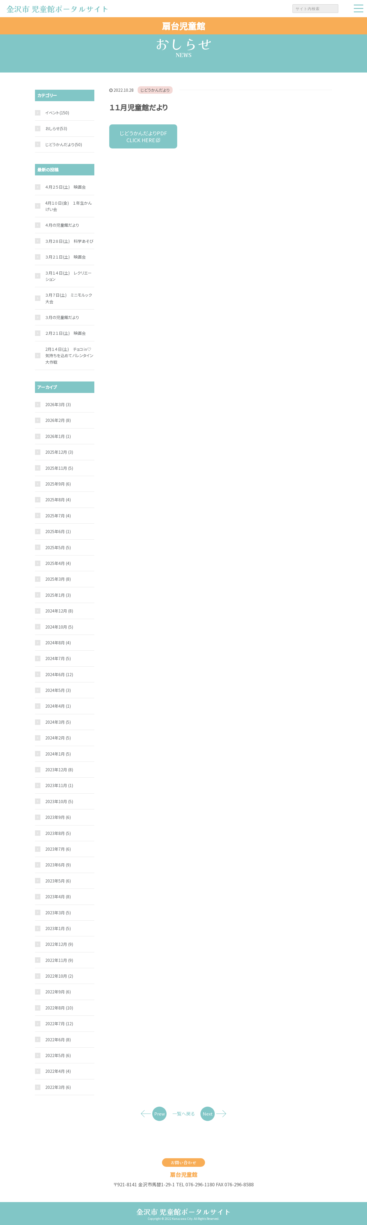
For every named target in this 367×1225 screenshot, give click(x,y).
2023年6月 (58, 865)
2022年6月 (58, 1039)
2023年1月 (58, 928)
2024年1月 (58, 754)
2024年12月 (59, 611)
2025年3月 (58, 579)
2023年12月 (59, 769)
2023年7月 (58, 849)
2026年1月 (58, 436)
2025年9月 (58, 484)
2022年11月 (59, 960)
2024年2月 (58, 738)
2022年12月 (59, 944)
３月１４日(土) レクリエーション (68, 276)
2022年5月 (58, 1055)
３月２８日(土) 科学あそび (69, 241)
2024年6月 (59, 674)
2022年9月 (58, 992)
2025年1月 (58, 595)
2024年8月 (58, 642)
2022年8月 (59, 1008)
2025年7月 (58, 515)
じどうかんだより (155, 90)
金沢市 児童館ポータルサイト (183, 1211)
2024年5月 (58, 690)
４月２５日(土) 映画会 (65, 187)
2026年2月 (58, 420)
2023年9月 (58, 817)
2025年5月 (58, 547)
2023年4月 (58, 896)
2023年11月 (59, 785)
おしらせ (52, 128)
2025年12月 (59, 452)
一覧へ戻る (183, 1113)
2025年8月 (58, 499)
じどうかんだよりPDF (143, 136)
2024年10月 (59, 627)
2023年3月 (58, 912)
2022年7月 (59, 1023)
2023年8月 (58, 833)
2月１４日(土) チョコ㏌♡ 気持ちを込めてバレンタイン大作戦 (69, 355)
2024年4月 (58, 706)
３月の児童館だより (62, 317)
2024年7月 (58, 658)
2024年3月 (58, 722)
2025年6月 (58, 531)
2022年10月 (59, 976)
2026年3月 (58, 404)
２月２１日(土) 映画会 (65, 333)
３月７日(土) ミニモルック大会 (68, 298)
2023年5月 (58, 881)
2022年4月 (58, 1071)
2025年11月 (59, 468)
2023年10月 (59, 801)
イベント (52, 113)
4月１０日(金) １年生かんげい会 (68, 206)
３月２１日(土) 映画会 (65, 257)
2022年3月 (58, 1087)
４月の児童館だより (62, 225)
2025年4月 (58, 563)
